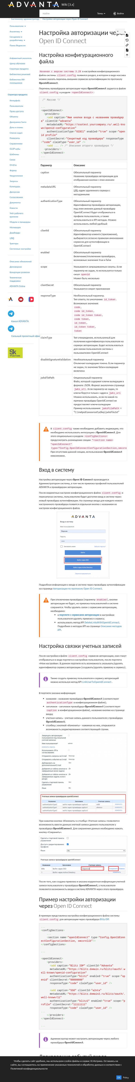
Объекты (14, 116)
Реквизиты (15, 138)
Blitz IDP (104, 919)
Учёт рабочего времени (16, 215)
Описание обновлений (20, 261)
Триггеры (14, 243)
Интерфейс (15, 100)
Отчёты (13, 164)
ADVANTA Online (17, 286)
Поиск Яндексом (18, 45)
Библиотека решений (20, 74)
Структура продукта (19, 68)
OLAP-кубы (15, 148)
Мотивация (15, 227)
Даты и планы (16, 127)
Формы (13, 170)
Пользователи (16, 105)
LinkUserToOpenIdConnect (96, 682)
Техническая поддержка (15, 279)
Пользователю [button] (18, 26)
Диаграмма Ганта (18, 122)
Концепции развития (20, 272)
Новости (14, 207)
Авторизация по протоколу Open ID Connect (77, 588)
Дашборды (15, 232)
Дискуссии (15, 191)
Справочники (16, 143)
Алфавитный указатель (21, 58)
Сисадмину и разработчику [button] (17, 38)
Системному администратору (25, 18)
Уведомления (16, 175)
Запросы (14, 181)
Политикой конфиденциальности (29, 1068)
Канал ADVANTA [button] (20, 321)
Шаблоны (14, 154)
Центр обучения (17, 63)
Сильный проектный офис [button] (25, 336)
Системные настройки (20, 248)
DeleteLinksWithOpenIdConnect (102, 622)
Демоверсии (16, 266)
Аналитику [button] (16, 31)
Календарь (15, 186)
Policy (126, 1077)
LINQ (12, 238)
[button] (99, 13)
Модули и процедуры (20, 221)
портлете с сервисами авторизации (79, 614)
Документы (15, 202)
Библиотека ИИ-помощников (17, 81)
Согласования (16, 197)
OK (118, 1077)
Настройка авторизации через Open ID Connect (65, 18)
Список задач (16, 132)
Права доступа (17, 111)
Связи (12, 159)
